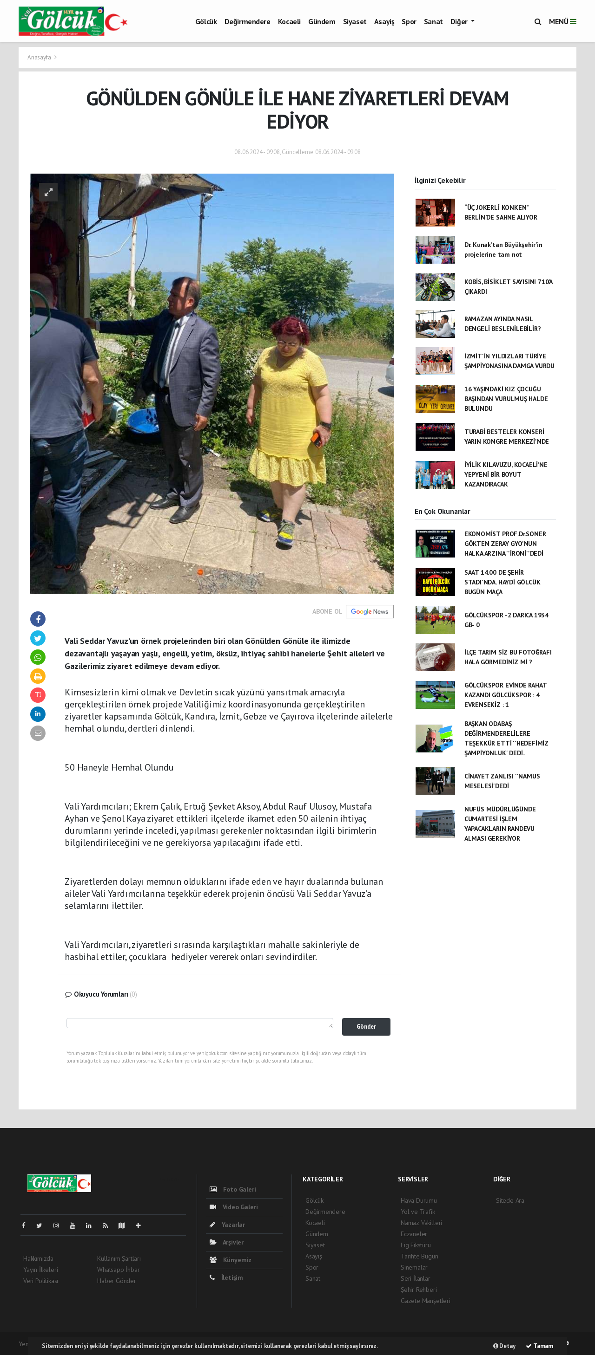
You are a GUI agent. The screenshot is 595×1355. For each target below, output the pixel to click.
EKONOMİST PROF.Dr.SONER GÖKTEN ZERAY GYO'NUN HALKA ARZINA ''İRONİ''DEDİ (505, 544)
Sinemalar (414, 1267)
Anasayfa (39, 57)
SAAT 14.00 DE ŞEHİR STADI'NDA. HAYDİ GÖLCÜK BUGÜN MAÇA (502, 582)
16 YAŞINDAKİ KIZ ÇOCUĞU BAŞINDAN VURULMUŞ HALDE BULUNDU (506, 399)
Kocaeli (289, 21)
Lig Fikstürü (416, 1245)
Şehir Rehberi (419, 1289)
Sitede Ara (510, 1200)
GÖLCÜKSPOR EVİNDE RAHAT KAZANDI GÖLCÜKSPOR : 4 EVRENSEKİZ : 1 (505, 695)
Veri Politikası (40, 1281)
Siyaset (355, 21)
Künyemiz (230, 1260)
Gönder (366, 1026)
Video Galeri (234, 1207)
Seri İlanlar (415, 1278)
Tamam (539, 1346)
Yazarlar (227, 1224)
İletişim (226, 1277)
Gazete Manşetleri (425, 1301)
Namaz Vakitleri (421, 1223)
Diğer (459, 21)
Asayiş (384, 21)
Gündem (322, 21)
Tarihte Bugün (419, 1256)
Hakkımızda (38, 1258)
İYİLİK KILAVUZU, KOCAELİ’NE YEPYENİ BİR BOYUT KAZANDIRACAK (506, 474)
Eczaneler (414, 1234)
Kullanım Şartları (119, 1258)
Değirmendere (248, 21)
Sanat (433, 21)
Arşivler (227, 1242)
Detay (504, 1346)
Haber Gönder (116, 1281)
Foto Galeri (233, 1189)
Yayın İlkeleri (40, 1269)
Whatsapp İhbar (118, 1269)
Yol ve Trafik (418, 1211)
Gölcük (206, 21)
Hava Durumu (419, 1200)
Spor (409, 21)
